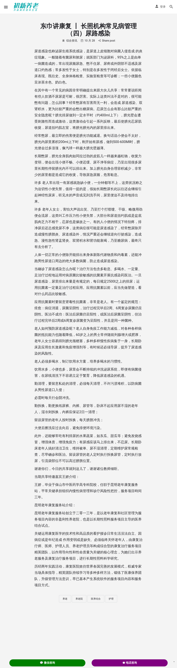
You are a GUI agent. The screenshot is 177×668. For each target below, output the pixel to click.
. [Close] (174, 660)
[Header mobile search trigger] (171, 7)
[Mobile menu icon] (5, 7)
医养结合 (96, 598)
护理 (111, 598)
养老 (65, 598)
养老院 (79, 598)
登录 (163, 6)
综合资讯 (69, 40)
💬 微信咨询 (47, 662)
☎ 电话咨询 (129, 662)
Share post (106, 40)
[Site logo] (26, 7)
